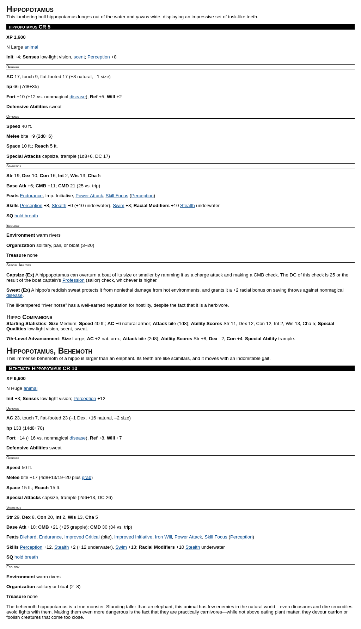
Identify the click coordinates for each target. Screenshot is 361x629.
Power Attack (89, 195)
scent (79, 57)
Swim (118, 205)
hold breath (26, 215)
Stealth (59, 205)
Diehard (28, 537)
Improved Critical (82, 537)
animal (31, 47)
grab (86, 477)
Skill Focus (117, 195)
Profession (73, 280)
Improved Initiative (133, 537)
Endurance (31, 195)
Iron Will (163, 537)
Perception (98, 57)
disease (77, 96)
